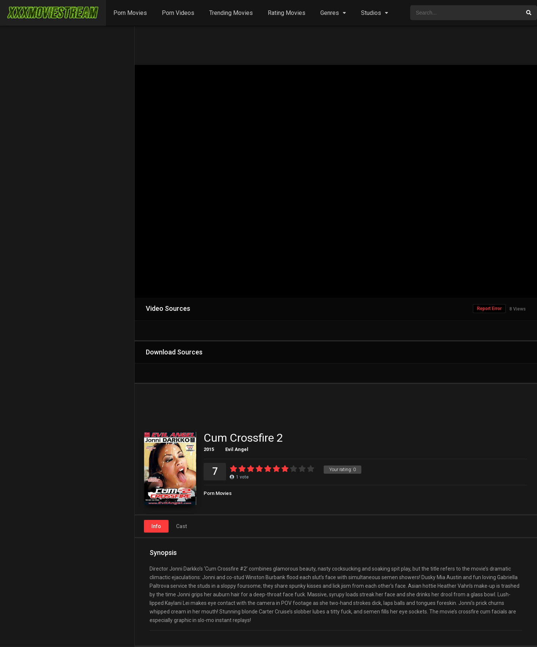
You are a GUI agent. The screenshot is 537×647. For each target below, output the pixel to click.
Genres (329, 12)
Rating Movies (286, 12)
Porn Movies (130, 12)
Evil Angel (236, 449)
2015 (209, 449)
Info (156, 526)
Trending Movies (231, 12)
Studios (371, 12)
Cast (181, 526)
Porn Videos (178, 12)
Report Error (489, 308)
